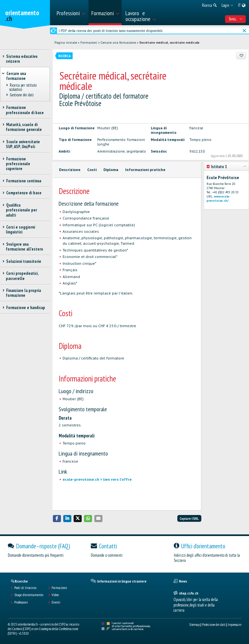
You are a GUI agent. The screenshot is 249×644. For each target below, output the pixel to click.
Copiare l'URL (189, 518)
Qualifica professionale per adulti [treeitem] (21, 210)
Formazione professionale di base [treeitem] (25, 110)
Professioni (21, 602)
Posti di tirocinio (25, 587)
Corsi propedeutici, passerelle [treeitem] (22, 276)
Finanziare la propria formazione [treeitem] (23, 293)
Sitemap (194, 624)
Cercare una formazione (118, 42)
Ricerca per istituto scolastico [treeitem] (23, 87)
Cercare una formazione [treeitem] (16, 76)
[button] (57, 518)
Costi (92, 169)
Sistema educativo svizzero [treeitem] (22, 59)
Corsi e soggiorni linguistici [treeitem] (20, 229)
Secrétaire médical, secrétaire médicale (169, 42)
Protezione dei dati (213, 624)
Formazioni (88, 42)
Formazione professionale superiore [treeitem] (18, 164)
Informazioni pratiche (145, 169)
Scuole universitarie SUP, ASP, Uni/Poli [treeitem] (23, 144)
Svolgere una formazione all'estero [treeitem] (24, 247)
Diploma (110, 169)
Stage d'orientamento (28, 595)
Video (55, 595)
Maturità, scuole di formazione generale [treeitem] (24, 127)
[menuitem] (71, 12)
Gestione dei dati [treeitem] (21, 95)
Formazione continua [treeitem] (23, 181)
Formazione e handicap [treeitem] (25, 307)
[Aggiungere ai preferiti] (241, 55)
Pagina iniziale (65, 42)
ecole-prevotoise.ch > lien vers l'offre (97, 479)
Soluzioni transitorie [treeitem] (23, 261)
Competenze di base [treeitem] (24, 193)
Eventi (56, 602)
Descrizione (69, 169)
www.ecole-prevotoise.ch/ (219, 198)
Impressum (234, 624)
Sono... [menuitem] (235, 19)
